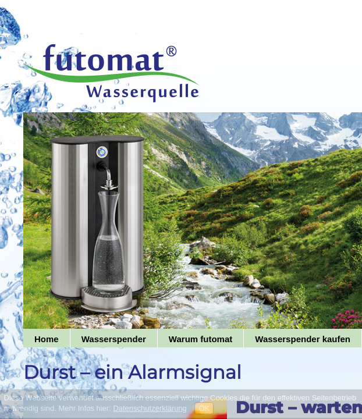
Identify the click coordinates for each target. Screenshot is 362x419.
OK (204, 408)
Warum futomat (200, 339)
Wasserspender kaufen (302, 339)
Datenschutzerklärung (149, 408)
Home (46, 339)
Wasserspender (113, 339)
